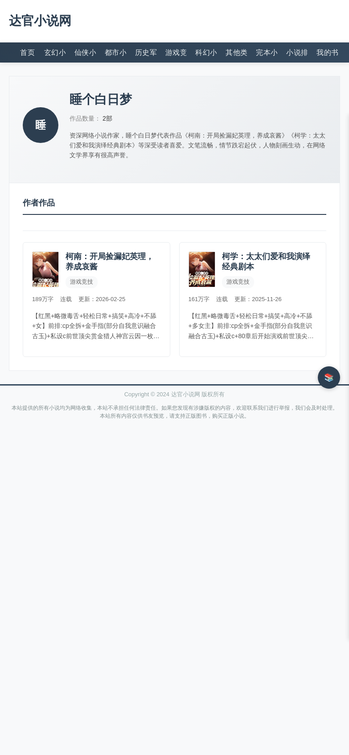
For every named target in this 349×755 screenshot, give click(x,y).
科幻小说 (206, 52)
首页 (27, 52)
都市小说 (115, 52)
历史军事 (145, 52)
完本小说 (266, 52)
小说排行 (297, 52)
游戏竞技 (176, 52)
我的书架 (327, 52)
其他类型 (236, 52)
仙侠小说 (85, 52)
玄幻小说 (55, 52)
